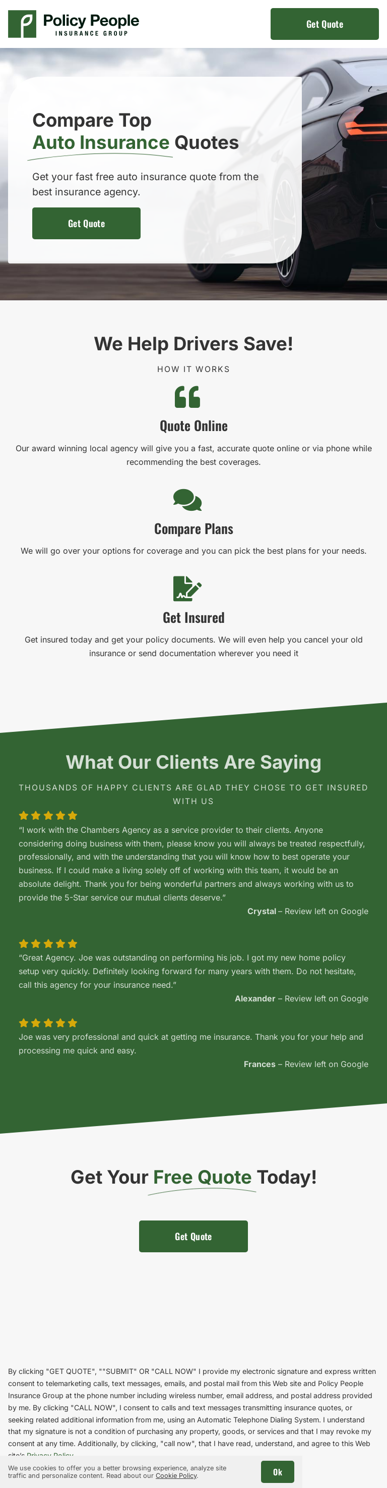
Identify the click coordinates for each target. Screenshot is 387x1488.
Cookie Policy (176, 1475)
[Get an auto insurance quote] (325, 24)
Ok (277, 1472)
